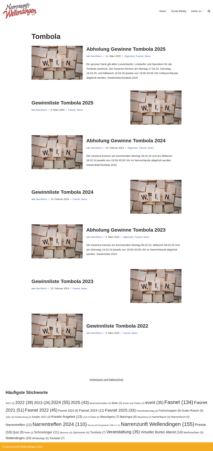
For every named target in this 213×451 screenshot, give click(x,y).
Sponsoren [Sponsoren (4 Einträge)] (81, 432)
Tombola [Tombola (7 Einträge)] (98, 432)
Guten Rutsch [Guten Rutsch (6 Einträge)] (192, 410)
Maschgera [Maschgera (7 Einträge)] (109, 416)
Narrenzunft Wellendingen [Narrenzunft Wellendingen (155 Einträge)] (157, 424)
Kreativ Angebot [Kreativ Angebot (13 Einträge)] (66, 416)
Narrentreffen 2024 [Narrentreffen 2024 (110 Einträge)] (60, 424)
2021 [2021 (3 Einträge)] (10, 403)
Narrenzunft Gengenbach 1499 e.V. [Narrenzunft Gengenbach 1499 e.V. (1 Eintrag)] (104, 425)
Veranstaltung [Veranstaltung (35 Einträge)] (123, 432)
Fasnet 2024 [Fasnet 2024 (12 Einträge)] (91, 410)
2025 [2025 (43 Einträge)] (80, 402)
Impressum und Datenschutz (106, 379)
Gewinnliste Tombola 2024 (62, 192)
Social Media (178, 11)
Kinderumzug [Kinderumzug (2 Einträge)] (23, 417)
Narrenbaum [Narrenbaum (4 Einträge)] (161, 416)
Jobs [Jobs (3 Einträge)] (10, 417)
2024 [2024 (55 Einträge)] (60, 402)
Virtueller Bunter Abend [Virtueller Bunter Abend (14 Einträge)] (162, 432)
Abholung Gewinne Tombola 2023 (126, 230)
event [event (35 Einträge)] (154, 402)
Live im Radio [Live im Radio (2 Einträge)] (91, 417)
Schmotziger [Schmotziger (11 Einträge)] (46, 432)
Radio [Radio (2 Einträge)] (28, 432)
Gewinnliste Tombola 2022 (117, 326)
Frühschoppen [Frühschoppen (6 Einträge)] (169, 410)
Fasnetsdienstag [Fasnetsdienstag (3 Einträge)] (147, 410)
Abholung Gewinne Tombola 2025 (126, 49)
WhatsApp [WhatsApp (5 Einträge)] (40, 438)
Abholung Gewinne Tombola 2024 (126, 140)
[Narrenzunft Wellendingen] (20, 11)
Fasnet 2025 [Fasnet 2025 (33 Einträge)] (120, 410)
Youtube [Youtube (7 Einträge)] (56, 438)
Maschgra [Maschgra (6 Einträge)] (128, 416)
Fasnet (139, 56)
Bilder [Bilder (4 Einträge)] (117, 403)
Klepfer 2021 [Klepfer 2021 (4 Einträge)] (41, 416)
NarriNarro (96, 56)
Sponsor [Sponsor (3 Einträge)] (66, 432)
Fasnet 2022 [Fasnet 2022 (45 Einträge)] (41, 410)
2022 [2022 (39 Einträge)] (24, 402)
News (162, 11)
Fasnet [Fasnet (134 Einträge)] (178, 402)
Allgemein (129, 56)
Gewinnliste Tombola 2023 (62, 281)
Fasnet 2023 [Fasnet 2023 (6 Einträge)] (68, 410)
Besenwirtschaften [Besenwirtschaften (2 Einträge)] (100, 403)
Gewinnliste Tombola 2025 (62, 103)
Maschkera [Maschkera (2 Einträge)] (144, 417)
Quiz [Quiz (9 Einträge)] (18, 432)
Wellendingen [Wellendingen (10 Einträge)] (19, 438)
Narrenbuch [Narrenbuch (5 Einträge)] (180, 416)
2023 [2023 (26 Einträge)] (42, 402)
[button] (203, 11)
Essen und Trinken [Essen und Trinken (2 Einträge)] (133, 403)
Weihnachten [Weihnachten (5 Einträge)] (193, 432)
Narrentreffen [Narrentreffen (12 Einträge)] (19, 425)
